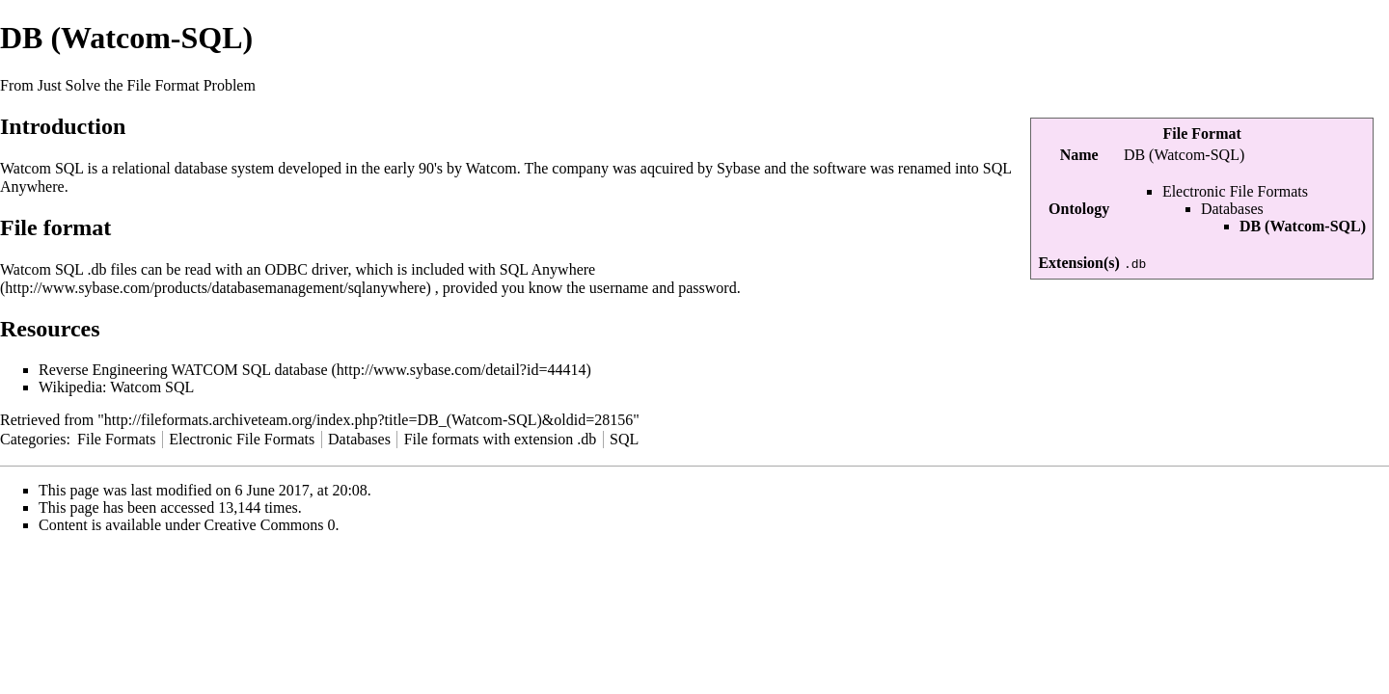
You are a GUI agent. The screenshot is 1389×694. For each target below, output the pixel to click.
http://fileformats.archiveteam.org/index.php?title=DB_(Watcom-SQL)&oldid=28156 (368, 420)
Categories (33, 439)
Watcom (491, 168)
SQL (624, 439)
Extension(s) (1078, 262)
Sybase (738, 168)
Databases (1232, 208)
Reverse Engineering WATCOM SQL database (183, 369)
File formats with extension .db (500, 439)
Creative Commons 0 (270, 525)
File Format (1202, 133)
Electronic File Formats (1235, 191)
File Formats (116, 439)
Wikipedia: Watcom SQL (116, 387)
